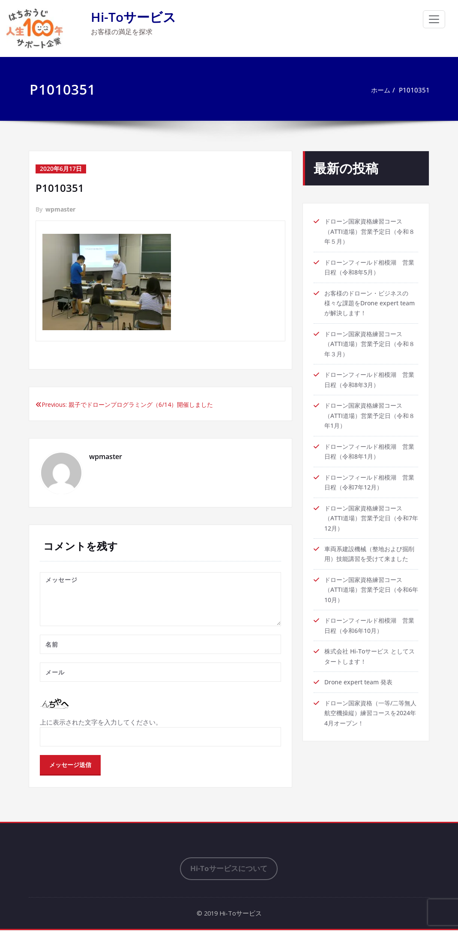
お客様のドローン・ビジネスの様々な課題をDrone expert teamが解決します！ (369, 304)
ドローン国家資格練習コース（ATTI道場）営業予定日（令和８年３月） (369, 346)
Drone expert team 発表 (361, 699)
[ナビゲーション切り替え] (434, 19)
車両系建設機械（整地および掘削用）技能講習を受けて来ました (369, 564)
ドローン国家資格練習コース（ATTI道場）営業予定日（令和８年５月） (369, 231)
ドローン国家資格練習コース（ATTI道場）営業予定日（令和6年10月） (371, 606)
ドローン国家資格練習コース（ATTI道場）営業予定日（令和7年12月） (371, 522)
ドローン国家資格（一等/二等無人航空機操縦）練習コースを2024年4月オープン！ (370, 731)
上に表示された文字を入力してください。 (101, 722)
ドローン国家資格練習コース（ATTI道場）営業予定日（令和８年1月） (369, 418)
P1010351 (414, 90)
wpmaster (60, 209)
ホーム (380, 90)
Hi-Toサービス (133, 17)
